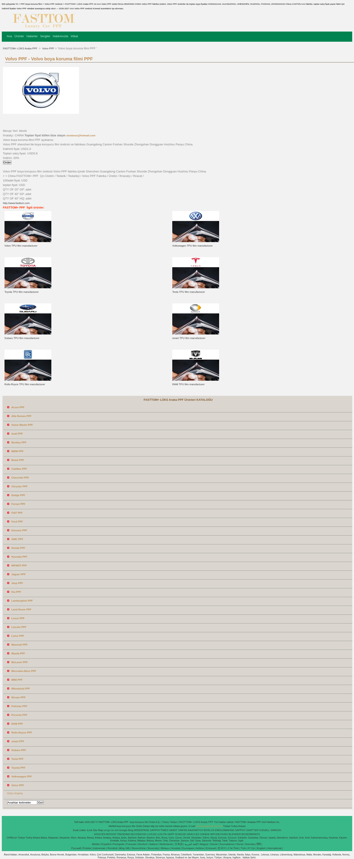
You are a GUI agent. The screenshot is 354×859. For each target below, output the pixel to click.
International (274, 848)
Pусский (76, 848)
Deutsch (143, 844)
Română (112, 848)
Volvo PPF (47, 48)
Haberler (32, 36)
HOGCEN (99, 834)
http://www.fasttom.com (16, 203)
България (188, 848)
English (261, 848)
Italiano (153, 844)
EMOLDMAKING (224, 830)
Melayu (165, 848)
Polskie (87, 848)
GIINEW (204, 834)
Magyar (204, 844)
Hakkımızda (60, 36)
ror (112, 830)
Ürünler (19, 36)
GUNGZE (180, 834)
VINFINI (182, 830)
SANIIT (173, 830)
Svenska (250, 844)
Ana (9, 36)
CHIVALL (264, 830)
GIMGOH (275, 830)
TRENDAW (123, 834)
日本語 (179, 844)
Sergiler (45, 36)
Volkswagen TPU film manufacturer (192, 245)
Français (131, 844)
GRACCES (193, 834)
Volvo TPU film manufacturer (21, 245)
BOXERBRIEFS (250, 834)
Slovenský (153, 848)
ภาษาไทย (233, 848)
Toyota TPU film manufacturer (22, 292)
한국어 (222, 848)
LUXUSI (151, 834)
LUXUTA (162, 834)
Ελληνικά (211, 848)
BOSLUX (209, 830)
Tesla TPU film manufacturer (188, 292)
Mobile (96, 844)
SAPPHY (240, 830)
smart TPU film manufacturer (188, 338)
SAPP (170, 834)
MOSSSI (111, 834)
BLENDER (235, 834)
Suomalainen (226, 844)
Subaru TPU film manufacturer (22, 338)
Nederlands (166, 844)
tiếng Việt (124, 848)
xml (116, 830)
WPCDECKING (219, 834)
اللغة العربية (191, 844)
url (105, 830)
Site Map (98, 830)
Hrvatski (176, 848)
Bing (130, 830)
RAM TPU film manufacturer (188, 384)
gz (108, 830)
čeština (199, 848)
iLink (89, 830)
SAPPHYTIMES (159, 830)
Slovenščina (138, 848)
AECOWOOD (138, 834)
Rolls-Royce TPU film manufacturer (25, 384)
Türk (243, 848)
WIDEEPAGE (141, 830)
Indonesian (99, 848)
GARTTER (252, 830)
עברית (251, 848)
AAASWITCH (195, 830)
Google (123, 830)
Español (106, 844)
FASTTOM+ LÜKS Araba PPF (20, 48)
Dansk (214, 844)
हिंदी (259, 844)
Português (118, 844)
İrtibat (74, 36)
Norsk (239, 844)
